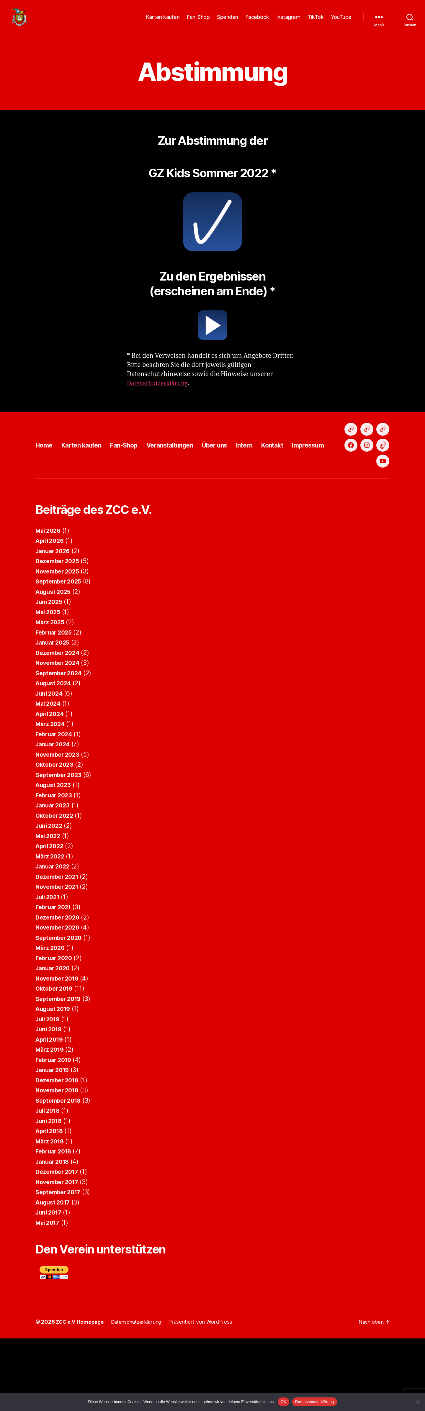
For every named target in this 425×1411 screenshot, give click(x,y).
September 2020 (60, 1010)
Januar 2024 (54, 816)
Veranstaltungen (188, 485)
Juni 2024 (50, 766)
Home (45, 485)
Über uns (240, 485)
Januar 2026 (54, 623)
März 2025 (51, 694)
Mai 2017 (48, 1295)
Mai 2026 (49, 603)
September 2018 (60, 1173)
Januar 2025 (54, 715)
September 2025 (60, 654)
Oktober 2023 (55, 837)
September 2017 (60, 1264)
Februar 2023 (55, 867)
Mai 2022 (49, 908)
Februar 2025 (55, 705)
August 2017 (54, 1275)
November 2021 (59, 959)
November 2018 (59, 1162)
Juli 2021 (49, 969)
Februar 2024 (55, 806)
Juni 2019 (50, 1101)
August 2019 (54, 1081)
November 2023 (59, 827)
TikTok (315, 21)
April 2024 (51, 786)
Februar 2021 (55, 979)
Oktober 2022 (55, 888)
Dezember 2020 (59, 990)
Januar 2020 (54, 1040)
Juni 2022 (50, 898)
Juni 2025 (50, 674)
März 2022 (51, 929)
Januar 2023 (54, 877)
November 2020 (59, 1000)
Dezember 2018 (59, 1152)
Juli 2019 (49, 1091)
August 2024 (54, 755)
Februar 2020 (55, 1030)
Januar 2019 (53, 1142)
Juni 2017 (49, 1285)
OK (283, 1401)
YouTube (341, 21)
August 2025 (54, 664)
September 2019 (60, 1071)
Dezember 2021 (58, 949)
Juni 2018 (50, 1193)
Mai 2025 (49, 684)
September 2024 (60, 745)
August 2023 (54, 857)
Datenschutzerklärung (160, 392)
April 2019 (50, 1112)
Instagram (288, 21)
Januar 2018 (53, 1234)
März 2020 (51, 1020)
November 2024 (59, 735)
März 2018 (51, 1213)
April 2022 (50, 918)
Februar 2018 (55, 1224)
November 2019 (59, 1051)
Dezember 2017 (58, 1244)
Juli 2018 (49, 1183)
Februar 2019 (55, 1132)
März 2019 (51, 1122)
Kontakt (305, 485)
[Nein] (418, 1402)
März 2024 (51, 796)
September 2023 (60, 847)
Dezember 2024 (59, 725)
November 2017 (59, 1254)
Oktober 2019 (55, 1061)
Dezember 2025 (59, 633)
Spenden (227, 21)
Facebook (257, 21)
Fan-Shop (198, 21)
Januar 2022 (54, 939)
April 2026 (51, 613)
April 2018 (50, 1203)
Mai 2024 (49, 776)
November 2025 (59, 644)
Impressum (345, 485)
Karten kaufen (163, 21)
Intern (273, 485)
